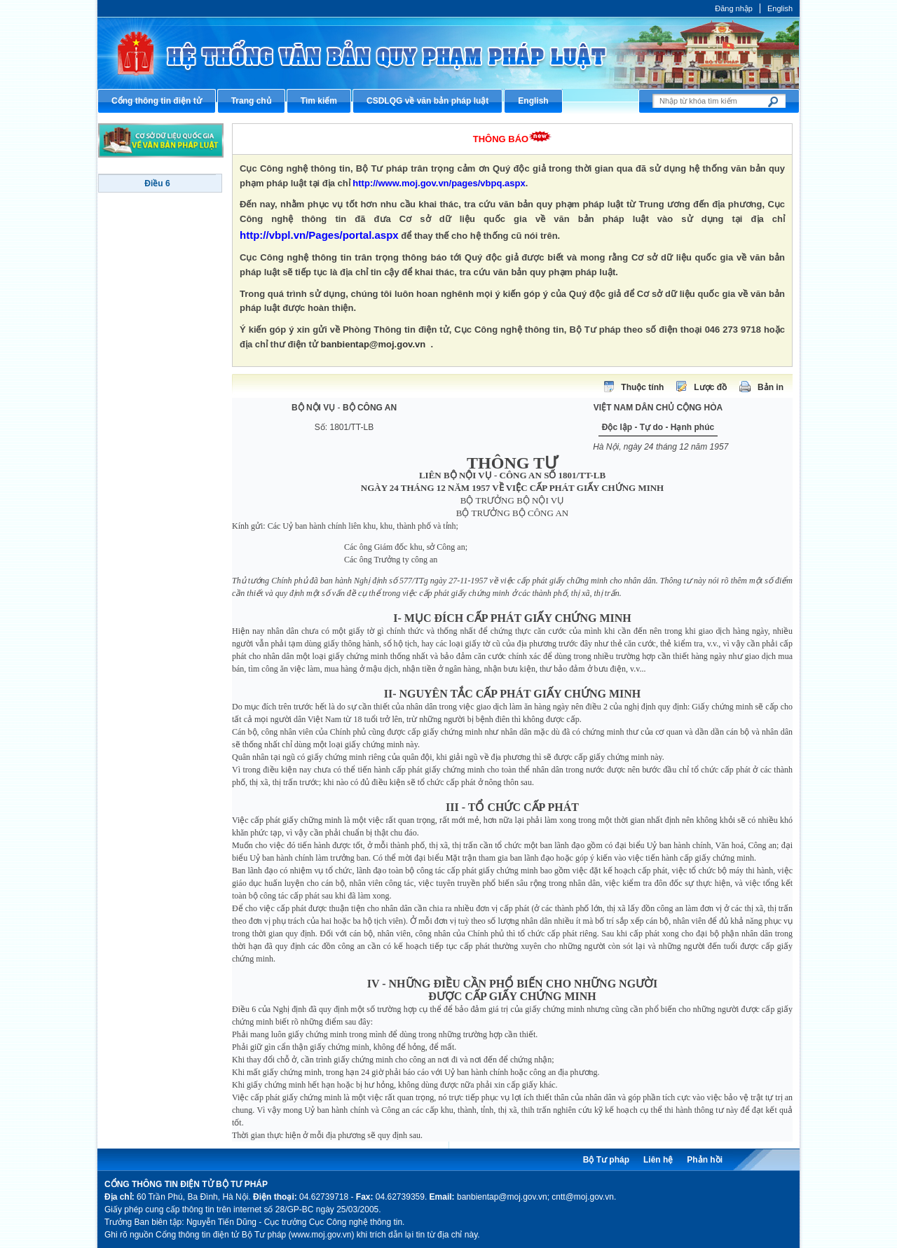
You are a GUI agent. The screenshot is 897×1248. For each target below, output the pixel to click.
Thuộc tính (642, 387)
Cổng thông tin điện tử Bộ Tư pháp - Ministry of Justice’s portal (448, 53)
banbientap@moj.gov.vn (373, 344)
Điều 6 (157, 183)
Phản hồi (705, 1160)
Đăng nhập (734, 8)
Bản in (770, 387)
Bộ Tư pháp (606, 1160)
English (780, 8)
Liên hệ (658, 1160)
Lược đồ (710, 387)
